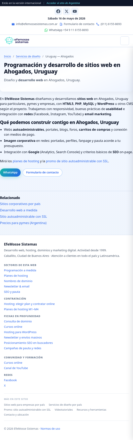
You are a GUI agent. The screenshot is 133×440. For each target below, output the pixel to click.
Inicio (7, 56)
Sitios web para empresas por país (24, 404)
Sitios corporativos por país (20, 204)
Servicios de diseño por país (65, 404)
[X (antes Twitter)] (66, 11)
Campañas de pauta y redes (22, 348)
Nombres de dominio (18, 281)
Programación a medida (20, 270)
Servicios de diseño (28, 56)
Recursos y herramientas (91, 409)
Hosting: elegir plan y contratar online (29, 304)
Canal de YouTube (16, 368)
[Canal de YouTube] (74, 11)
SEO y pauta (12, 292)
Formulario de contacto (42, 172)
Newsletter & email (16, 286)
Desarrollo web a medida (18, 210)
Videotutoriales (64, 409)
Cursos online (13, 327)
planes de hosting (26, 161)
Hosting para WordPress (20, 332)
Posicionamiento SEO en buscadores (28, 343)
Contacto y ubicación (16, 414)
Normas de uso (50, 428)
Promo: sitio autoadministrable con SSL (27, 409)
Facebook (10, 380)
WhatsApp (10, 172)
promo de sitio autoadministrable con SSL (77, 161)
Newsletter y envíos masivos (23, 337)
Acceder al (63, 3)
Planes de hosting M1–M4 (21, 309)
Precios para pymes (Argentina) (23, 223)
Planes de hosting (16, 276)
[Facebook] (58, 11)
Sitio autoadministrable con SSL (23, 216)
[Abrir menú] (124, 40)
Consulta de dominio (18, 321)
